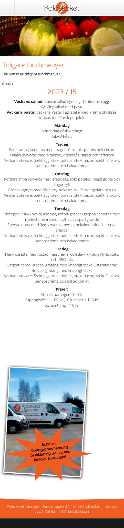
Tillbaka (6, 83)
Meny (7, 7)
